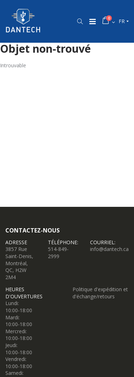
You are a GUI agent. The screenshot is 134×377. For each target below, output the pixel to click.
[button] (79, 21)
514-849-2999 (58, 253)
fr (122, 21)
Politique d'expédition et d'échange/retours (100, 293)
